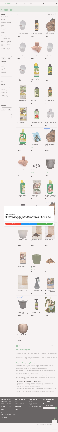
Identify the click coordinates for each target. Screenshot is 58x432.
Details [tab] (45, 211)
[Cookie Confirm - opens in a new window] (48, 208)
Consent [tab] (12, 211)
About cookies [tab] (29, 211)
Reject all (13, 223)
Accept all (45, 223)
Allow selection (29, 223)
